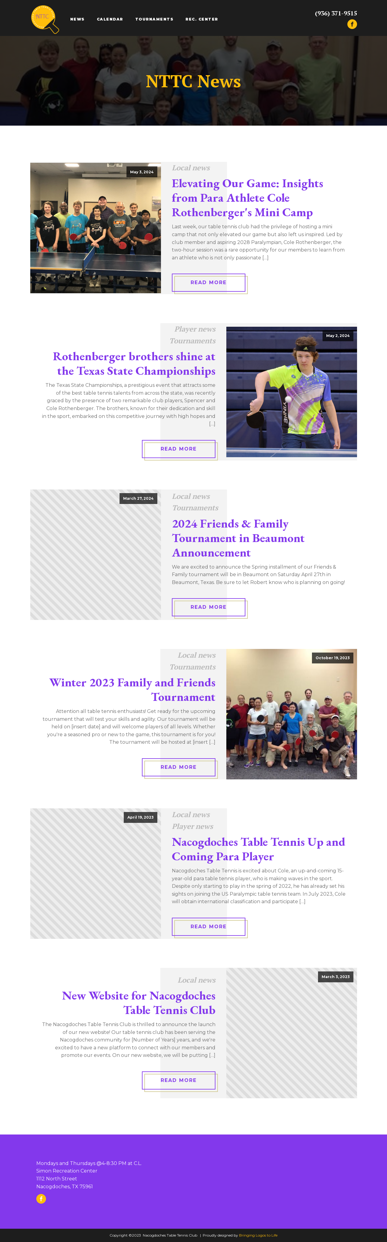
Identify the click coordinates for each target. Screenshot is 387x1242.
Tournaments (154, 19)
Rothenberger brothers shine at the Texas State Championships (134, 363)
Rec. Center (201, 19)
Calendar (110, 19)
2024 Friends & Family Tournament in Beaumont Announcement (238, 538)
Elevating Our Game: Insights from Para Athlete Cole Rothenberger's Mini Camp (247, 197)
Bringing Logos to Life (258, 1235)
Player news (194, 329)
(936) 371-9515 (336, 13)
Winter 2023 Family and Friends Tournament (132, 689)
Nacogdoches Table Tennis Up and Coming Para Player (258, 848)
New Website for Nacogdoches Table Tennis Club (138, 1002)
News (77, 19)
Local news (191, 167)
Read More (209, 282)
